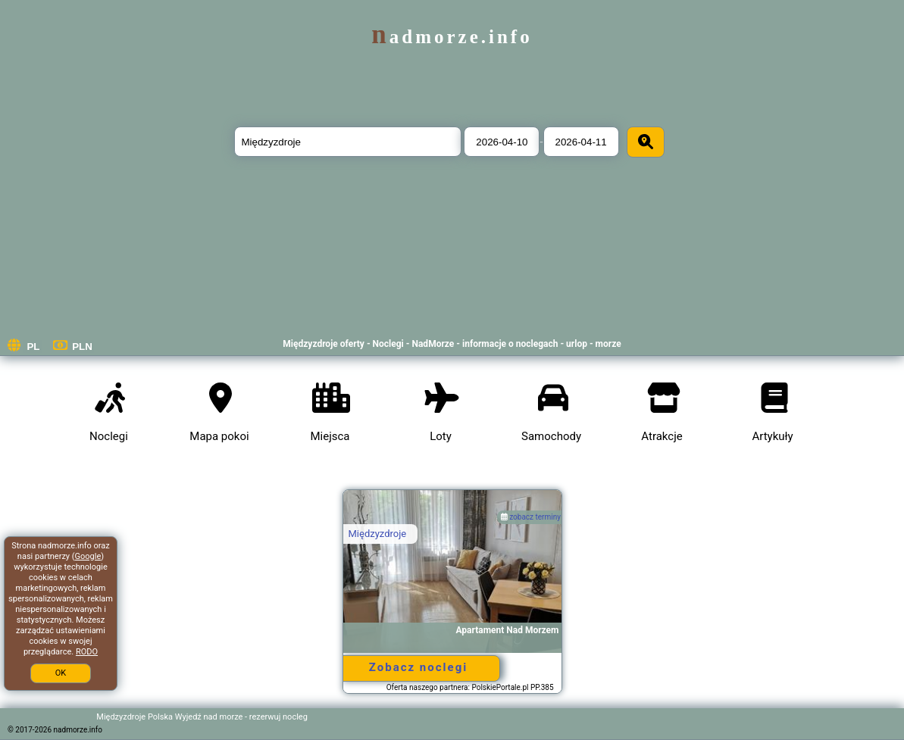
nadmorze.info (451, 37)
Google (88, 556)
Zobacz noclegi (418, 667)
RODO (87, 652)
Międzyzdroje (378, 533)
